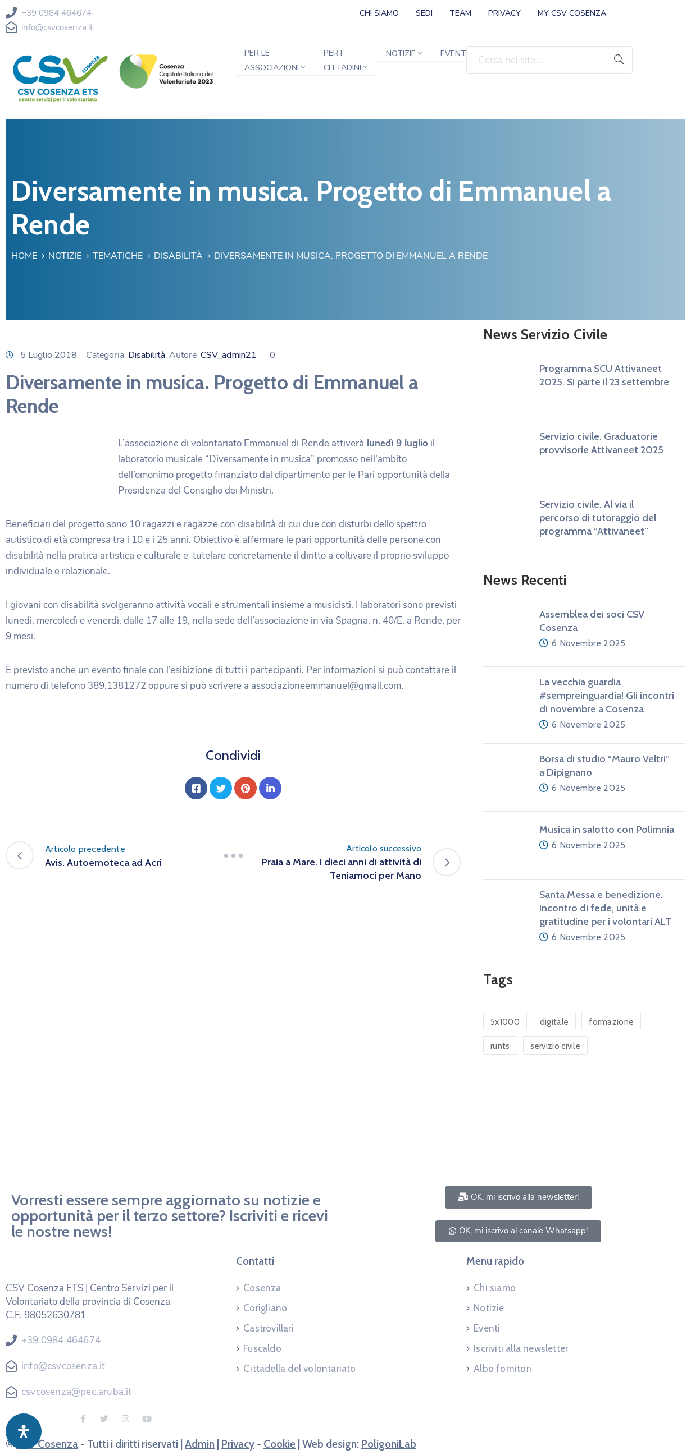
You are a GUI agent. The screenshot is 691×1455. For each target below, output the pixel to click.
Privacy (504, 13)
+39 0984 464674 (56, 13)
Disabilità (178, 256)
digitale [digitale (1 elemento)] (554, 1022)
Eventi (454, 53)
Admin (200, 1444)
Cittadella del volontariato (299, 1368)
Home (24, 256)
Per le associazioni (275, 60)
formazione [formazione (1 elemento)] (611, 1022)
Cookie (279, 1444)
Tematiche (118, 256)
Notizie (405, 53)
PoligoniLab (388, 1444)
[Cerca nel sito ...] (536, 60)
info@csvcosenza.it (57, 27)
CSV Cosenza (47, 1444)
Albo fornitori (502, 1368)
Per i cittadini (346, 60)
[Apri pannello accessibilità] (24, 1431)
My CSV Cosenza (572, 13)
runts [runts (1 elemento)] (500, 1046)
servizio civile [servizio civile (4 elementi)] (555, 1046)
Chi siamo (379, 13)
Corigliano (265, 1308)
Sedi (424, 13)
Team (460, 13)
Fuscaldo (262, 1348)
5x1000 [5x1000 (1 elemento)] (505, 1022)
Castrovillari (268, 1328)
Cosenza (262, 1287)
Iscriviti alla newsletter (521, 1348)
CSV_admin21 (229, 355)
